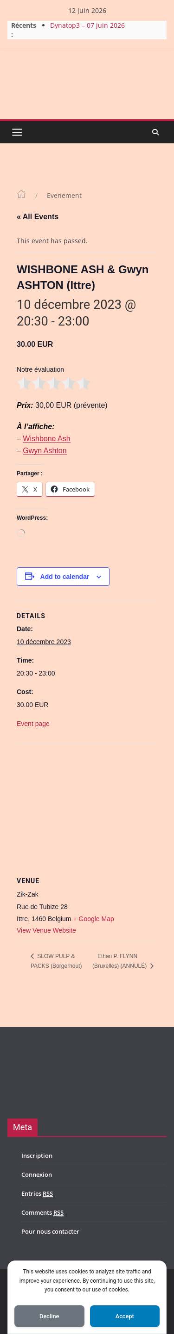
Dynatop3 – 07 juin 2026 (87, 25)
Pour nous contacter (50, 1231)
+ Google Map (93, 918)
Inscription (36, 1155)
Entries (37, 1193)
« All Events (37, 217)
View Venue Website (46, 930)
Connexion (36, 1174)
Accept (125, 1316)
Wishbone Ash (46, 439)
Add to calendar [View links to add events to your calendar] (65, 576)
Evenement (64, 195)
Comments (42, 1212)
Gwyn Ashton (44, 451)
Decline (49, 1316)
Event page (33, 723)
